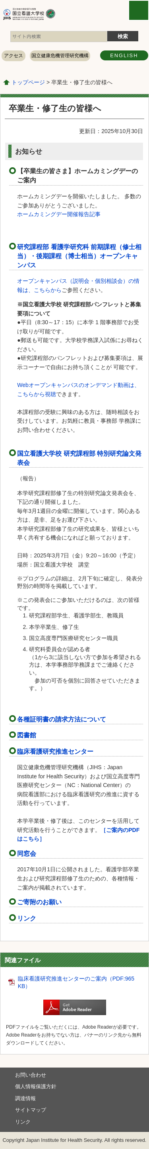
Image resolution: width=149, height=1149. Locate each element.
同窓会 (26, 853)
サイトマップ (30, 1110)
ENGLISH (124, 55)
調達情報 (25, 1098)
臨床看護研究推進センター (55, 751)
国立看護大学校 (51, 14)
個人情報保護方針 (35, 1086)
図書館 (26, 735)
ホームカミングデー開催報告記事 (59, 214)
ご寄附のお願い (39, 901)
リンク (26, 918)
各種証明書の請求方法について (61, 719)
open (138, 10)
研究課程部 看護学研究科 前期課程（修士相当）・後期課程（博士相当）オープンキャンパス (79, 256)
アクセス (13, 55)
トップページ (28, 82)
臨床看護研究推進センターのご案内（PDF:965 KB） (76, 982)
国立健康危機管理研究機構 (60, 55)
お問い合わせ (30, 1075)
